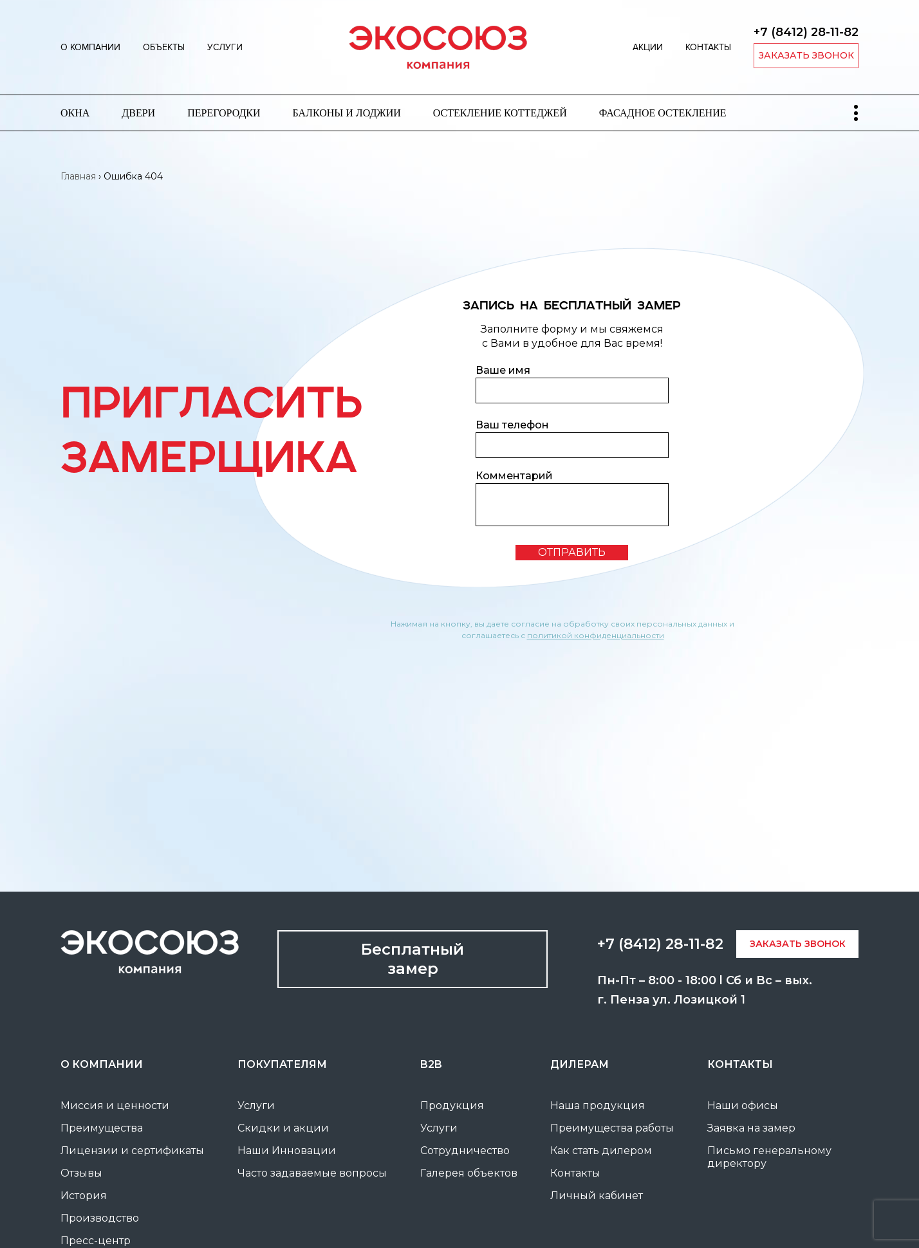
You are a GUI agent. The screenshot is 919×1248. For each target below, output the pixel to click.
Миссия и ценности (114, 1105)
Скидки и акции (283, 1128)
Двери (138, 112)
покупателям (282, 1064)
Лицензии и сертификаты (132, 1150)
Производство (99, 1218)
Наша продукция (597, 1105)
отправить (572, 552)
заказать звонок (806, 55)
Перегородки (223, 112)
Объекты (164, 47)
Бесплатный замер (412, 959)
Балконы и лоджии (347, 112)
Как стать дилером (601, 1150)
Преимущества (101, 1128)
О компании (90, 47)
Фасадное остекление (663, 112)
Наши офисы (742, 1105)
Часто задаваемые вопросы (312, 1173)
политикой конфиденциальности (595, 635)
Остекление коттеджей (500, 112)
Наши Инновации (286, 1150)
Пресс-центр (95, 1240)
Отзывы (81, 1173)
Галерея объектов (468, 1173)
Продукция (452, 1105)
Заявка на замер (751, 1128)
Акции (648, 47)
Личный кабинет (596, 1195)
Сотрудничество (465, 1150)
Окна (74, 112)
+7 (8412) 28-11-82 (806, 32)
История (83, 1195)
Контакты (708, 47)
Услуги (225, 47)
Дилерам (579, 1064)
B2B (431, 1064)
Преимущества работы (612, 1128)
